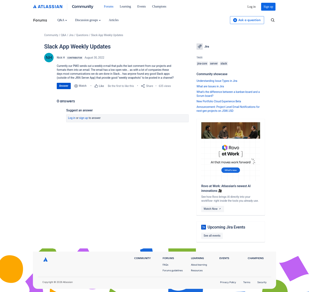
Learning (125, 6)
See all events (212, 235)
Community (82, 6)
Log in (252, 6)
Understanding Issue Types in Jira (216, 80)
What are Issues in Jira (210, 86)
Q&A (62, 20)
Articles (114, 20)
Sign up (268, 6)
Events (141, 6)
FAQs (165, 264)
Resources (197, 270)
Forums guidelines (173, 270)
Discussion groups (88, 20)
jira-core (202, 63)
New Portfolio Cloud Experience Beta (218, 101)
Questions (82, 35)
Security (262, 282)
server (214, 63)
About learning (199, 264)
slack (224, 63)
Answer (63, 85)
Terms (246, 282)
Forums (108, 6)
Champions (159, 6)
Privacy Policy (228, 282)
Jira (71, 35)
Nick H (61, 57)
